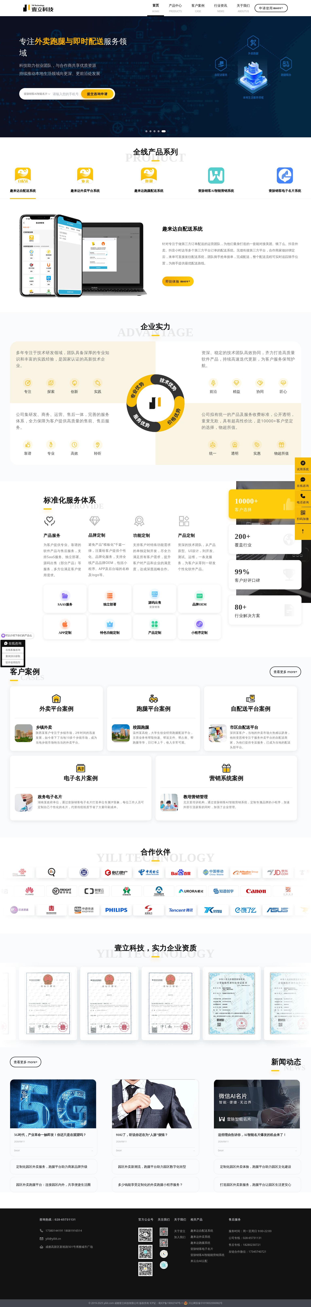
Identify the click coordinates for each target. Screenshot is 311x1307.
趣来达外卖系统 (200, 1237)
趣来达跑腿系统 (200, 1243)
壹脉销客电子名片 (201, 1249)
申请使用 (271, 8)
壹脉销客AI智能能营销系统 (207, 1255)
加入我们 (179, 1237)
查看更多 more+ (285, 672)
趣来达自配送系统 (201, 1230)
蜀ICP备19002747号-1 (170, 1303)
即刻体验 (178, 281)
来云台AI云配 (198, 1261)
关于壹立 (179, 1231)
